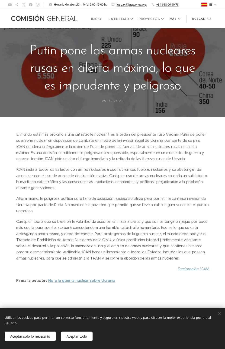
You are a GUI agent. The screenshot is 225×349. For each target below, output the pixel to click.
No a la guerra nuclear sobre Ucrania (81, 280)
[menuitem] (100, 19)
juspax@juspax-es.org (131, 4)
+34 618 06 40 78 (167, 4)
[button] (201, 19)
